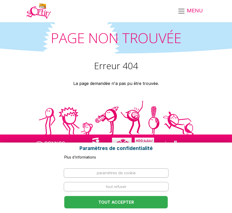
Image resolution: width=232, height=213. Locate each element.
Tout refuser (116, 186)
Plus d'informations (80, 157)
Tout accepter (116, 202)
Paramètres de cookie (116, 173)
